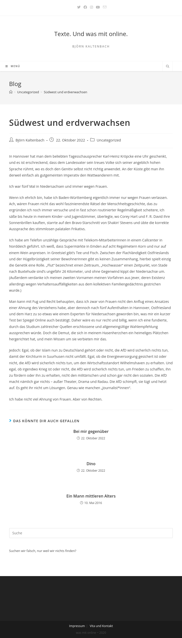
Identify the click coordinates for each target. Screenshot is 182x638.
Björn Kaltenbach (30, 140)
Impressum (77, 626)
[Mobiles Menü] (12, 66)
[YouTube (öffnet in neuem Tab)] (97, 7)
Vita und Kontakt (101, 626)
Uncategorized (109, 140)
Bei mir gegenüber (91, 431)
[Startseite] (10, 92)
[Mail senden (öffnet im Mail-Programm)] (103, 7)
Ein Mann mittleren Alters (91, 496)
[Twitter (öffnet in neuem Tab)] (79, 7)
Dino (91, 463)
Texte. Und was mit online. (91, 34)
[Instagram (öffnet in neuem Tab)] (91, 7)
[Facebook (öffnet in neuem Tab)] (85, 7)
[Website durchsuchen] (167, 66)
